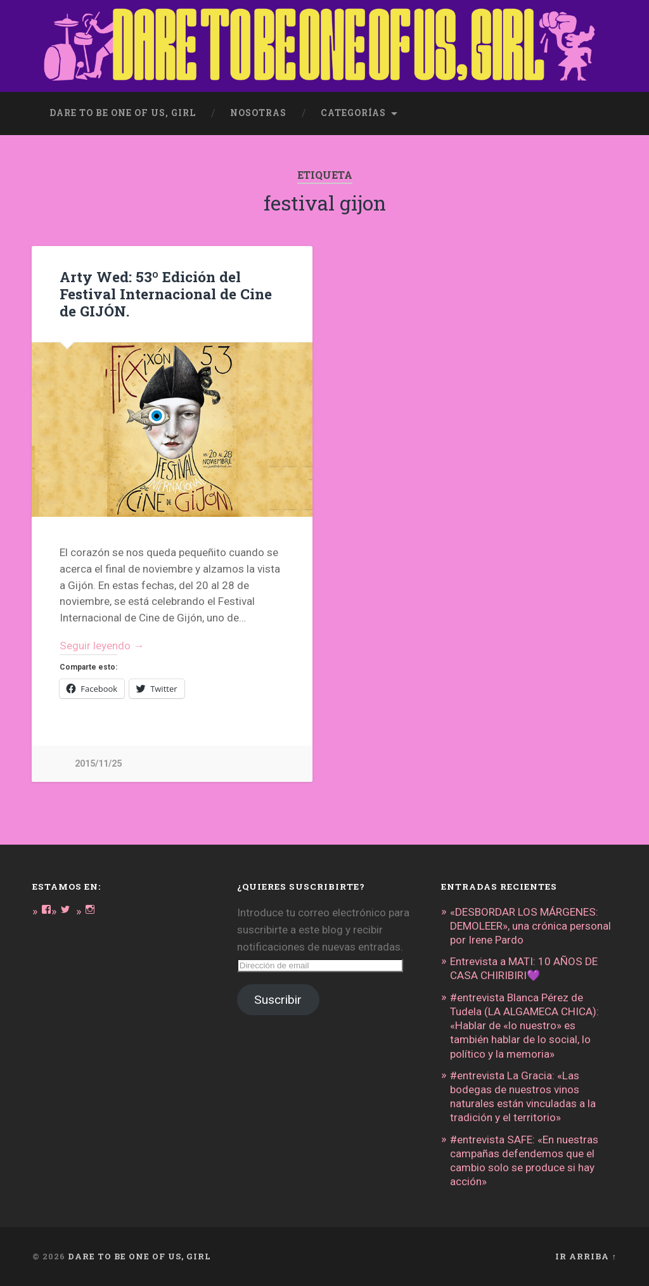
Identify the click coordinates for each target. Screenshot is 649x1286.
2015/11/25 (98, 763)
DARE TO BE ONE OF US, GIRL (139, 1256)
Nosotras (258, 113)
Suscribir (278, 999)
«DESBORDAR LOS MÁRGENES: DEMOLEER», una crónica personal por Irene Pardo (530, 926)
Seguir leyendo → (102, 645)
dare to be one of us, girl (122, 113)
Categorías (353, 113)
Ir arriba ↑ (585, 1256)
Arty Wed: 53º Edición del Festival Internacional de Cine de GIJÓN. (166, 293)
